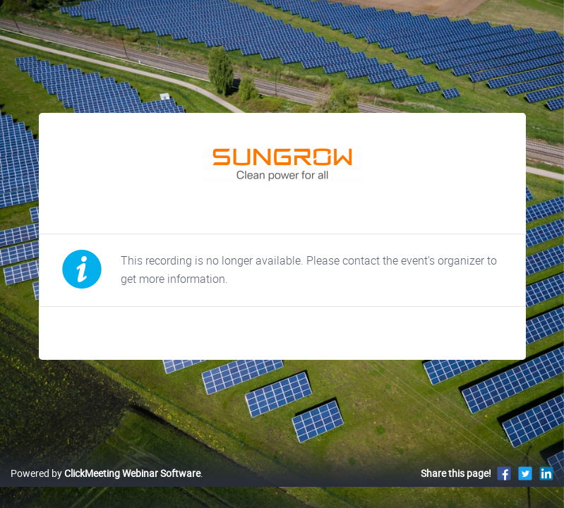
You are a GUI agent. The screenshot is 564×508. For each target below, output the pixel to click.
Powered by (105, 473)
